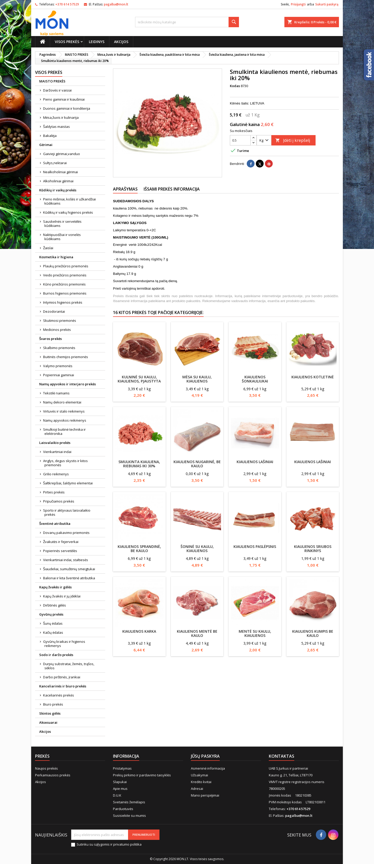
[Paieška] (187, 22)
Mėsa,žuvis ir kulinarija (61, 117)
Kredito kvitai (201, 781)
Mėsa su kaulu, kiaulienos (197, 379)
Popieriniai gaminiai (58, 375)
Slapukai (120, 781)
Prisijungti (298, 4)
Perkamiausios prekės (52, 775)
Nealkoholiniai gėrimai (60, 172)
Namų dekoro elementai (62, 402)
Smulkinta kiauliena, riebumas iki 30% (139, 463)
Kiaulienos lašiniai (255, 461)
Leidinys (96, 41)
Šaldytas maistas (56, 126)
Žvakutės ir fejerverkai (60, 541)
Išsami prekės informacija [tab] (172, 189)
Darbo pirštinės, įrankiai (61, 677)
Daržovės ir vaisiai (57, 90)
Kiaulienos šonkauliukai (255, 379)
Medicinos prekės (57, 329)
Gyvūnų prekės (51, 614)
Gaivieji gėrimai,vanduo (61, 153)
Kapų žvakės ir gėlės (55, 587)
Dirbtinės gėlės (54, 605)
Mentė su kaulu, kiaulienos (255, 633)
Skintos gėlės (50, 713)
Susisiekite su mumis (129, 815)
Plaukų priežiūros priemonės (65, 266)
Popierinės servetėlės (60, 550)
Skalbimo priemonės (59, 347)
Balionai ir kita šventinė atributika (69, 578)
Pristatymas (122, 768)
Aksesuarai (48, 722)
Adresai (197, 788)
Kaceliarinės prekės (58, 695)
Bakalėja (50, 135)
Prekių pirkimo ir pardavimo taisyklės (142, 775)
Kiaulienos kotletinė (312, 376)
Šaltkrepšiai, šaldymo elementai (68, 483)
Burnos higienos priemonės (64, 293)
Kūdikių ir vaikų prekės (57, 190)
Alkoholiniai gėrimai (58, 181)
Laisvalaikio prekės (54, 442)
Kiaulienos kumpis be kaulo (312, 633)
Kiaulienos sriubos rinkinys (312, 548)
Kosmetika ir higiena (56, 257)
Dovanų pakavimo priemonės (66, 532)
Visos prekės (67, 41)
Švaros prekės (50, 338)
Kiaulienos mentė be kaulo (197, 633)
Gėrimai (45, 144)
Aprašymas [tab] (125, 189)
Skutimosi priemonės (59, 320)
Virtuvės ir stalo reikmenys (64, 411)
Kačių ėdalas (53, 632)
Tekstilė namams (56, 393)
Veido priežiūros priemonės (64, 275)
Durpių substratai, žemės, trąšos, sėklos (68, 665)
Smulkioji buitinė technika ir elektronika (64, 431)
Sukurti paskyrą (326, 4)
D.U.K (117, 795)
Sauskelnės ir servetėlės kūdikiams (62, 223)
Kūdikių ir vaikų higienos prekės (68, 212)
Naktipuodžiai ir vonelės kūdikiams (62, 236)
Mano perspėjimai (205, 795)
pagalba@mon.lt (116, 4)
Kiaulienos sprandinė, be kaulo (139, 548)
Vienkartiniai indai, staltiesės (65, 560)
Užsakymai (199, 775)
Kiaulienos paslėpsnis (254, 546)
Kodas (235, 85)
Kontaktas (281, 756)
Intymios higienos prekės (62, 302)
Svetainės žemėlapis (129, 802)
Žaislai (48, 248)
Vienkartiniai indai (57, 451)
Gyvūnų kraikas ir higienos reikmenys (64, 643)
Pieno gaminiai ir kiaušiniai (64, 99)
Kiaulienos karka (139, 631)
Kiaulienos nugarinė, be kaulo (197, 463)
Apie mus (120, 788)
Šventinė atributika (54, 523)
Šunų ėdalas (53, 623)
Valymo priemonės (57, 366)
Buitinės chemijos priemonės (65, 356)
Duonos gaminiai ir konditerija (66, 108)
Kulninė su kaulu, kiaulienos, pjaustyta (139, 379)
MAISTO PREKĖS (52, 81)
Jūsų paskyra (205, 756)
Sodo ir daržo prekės (56, 654)
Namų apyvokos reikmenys (64, 420)
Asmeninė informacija (208, 768)
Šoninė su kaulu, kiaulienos (197, 548)
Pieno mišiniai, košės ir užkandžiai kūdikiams (69, 201)
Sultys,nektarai (55, 163)
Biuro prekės (53, 704)
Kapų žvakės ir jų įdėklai (62, 596)
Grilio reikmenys (56, 474)
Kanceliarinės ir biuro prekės (62, 686)
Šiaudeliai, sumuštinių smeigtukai (69, 569)
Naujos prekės (46, 768)
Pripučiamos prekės (58, 501)
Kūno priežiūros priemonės (64, 284)
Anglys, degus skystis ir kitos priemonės (65, 462)
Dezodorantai (54, 311)
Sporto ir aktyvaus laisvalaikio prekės (66, 512)
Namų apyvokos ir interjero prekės (67, 384)
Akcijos (121, 41)
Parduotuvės (123, 808)
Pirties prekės (54, 492)
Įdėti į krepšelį (292, 140)
